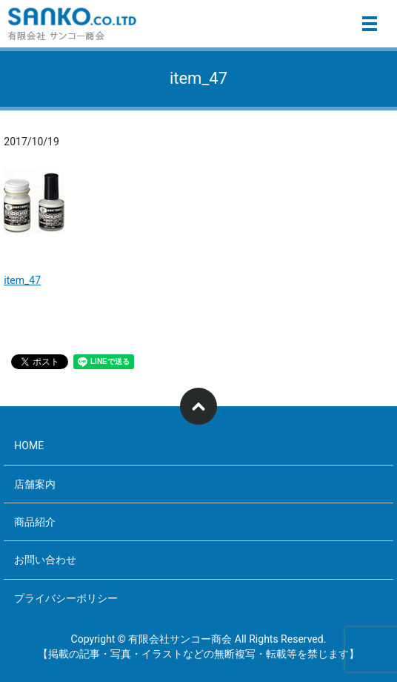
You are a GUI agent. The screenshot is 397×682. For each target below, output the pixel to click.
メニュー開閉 (369, 23)
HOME (29, 445)
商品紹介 (35, 522)
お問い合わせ (45, 560)
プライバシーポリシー (66, 598)
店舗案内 (35, 484)
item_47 (22, 280)
